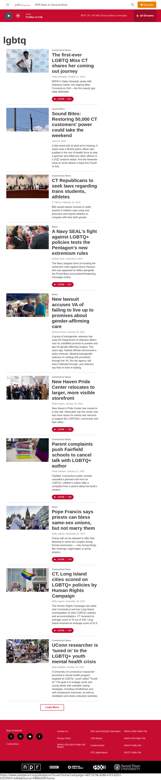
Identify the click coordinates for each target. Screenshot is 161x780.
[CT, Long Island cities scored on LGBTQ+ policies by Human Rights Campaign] (27, 580)
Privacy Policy (64, 738)
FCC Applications (99, 752)
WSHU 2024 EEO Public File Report (71, 746)
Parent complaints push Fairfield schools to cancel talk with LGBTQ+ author (72, 454)
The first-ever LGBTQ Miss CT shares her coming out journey (73, 63)
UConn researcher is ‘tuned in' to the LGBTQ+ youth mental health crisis (75, 653)
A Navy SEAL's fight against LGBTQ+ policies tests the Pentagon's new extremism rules (74, 242)
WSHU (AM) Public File (135, 731)
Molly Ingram (58, 403)
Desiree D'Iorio (59, 332)
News (55, 226)
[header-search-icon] (133, 4)
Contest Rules (97, 745)
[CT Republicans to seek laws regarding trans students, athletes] (27, 186)
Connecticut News (61, 50)
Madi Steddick (59, 667)
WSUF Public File (132, 745)
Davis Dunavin (59, 471)
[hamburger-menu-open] (8, 5)
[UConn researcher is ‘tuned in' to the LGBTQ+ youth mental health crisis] (27, 651)
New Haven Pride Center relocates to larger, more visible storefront (73, 390)
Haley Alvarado (59, 76)
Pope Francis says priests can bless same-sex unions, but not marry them (73, 520)
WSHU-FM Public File (134, 738)
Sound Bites (58, 109)
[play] (8, 16)
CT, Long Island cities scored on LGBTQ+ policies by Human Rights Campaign (74, 584)
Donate (148, 4)
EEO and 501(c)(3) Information (106, 731)
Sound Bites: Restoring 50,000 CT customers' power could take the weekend (74, 124)
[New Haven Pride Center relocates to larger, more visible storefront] (27, 387)
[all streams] (145, 15)
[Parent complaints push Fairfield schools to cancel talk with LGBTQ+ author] (27, 450)
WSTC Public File (132, 752)
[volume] (18, 15)
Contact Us (62, 731)
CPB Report (96, 738)
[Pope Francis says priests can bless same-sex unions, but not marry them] (27, 517)
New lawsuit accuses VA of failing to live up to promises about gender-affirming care (73, 312)
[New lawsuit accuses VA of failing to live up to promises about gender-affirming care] (27, 305)
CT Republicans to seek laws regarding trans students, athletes (74, 188)
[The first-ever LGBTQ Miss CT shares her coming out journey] (27, 61)
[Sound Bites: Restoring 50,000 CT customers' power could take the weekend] (27, 119)
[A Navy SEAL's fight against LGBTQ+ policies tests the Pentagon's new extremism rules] (27, 237)
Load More (52, 707)
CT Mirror (56, 202)
